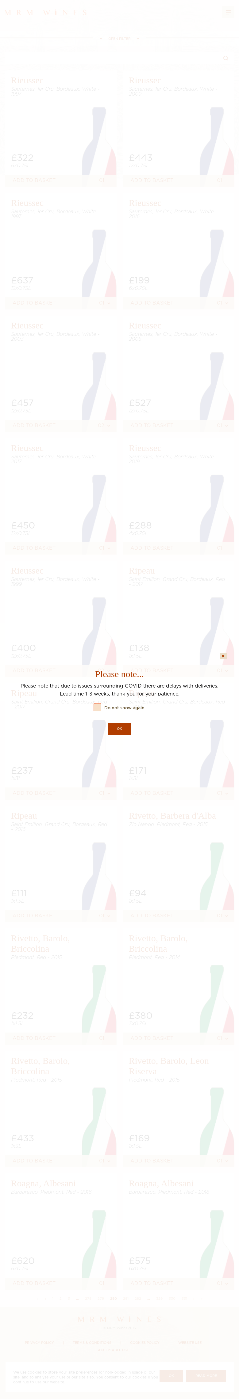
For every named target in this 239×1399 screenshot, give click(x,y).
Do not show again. (125, 708)
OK (119, 728)
